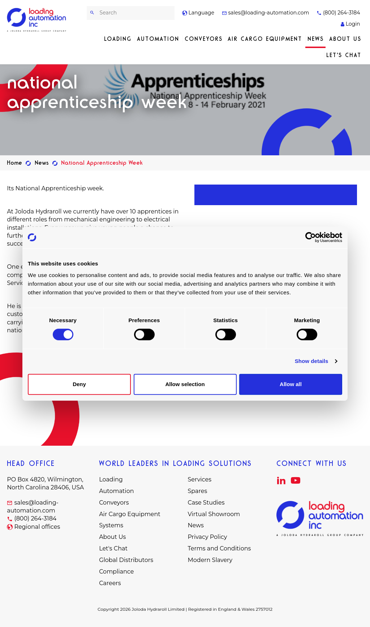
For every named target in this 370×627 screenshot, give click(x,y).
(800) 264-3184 (338, 12)
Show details (311, 361)
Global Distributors (126, 560)
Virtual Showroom (214, 514)
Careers (110, 583)
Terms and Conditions (219, 548)
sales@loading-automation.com (265, 12)
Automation (158, 38)
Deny (79, 384)
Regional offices (37, 526)
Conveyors (204, 38)
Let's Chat (343, 55)
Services (199, 479)
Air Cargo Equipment (265, 38)
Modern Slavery (210, 560)
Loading (118, 38)
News (315, 38)
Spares (197, 491)
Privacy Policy (207, 536)
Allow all (291, 384)
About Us (345, 38)
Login (350, 24)
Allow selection (185, 384)
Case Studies (206, 502)
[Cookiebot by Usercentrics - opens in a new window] (310, 237)
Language (198, 12)
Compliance (116, 571)
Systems (111, 525)
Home (14, 162)
